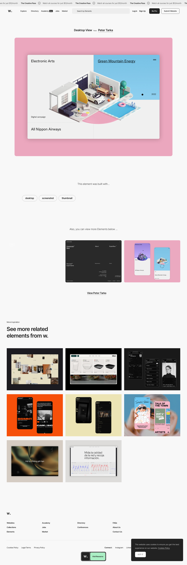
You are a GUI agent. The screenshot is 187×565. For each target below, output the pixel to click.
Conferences (82, 527)
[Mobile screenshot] (152, 369)
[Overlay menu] (93, 261)
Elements (10, 532)
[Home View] (35, 461)
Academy (47, 11)
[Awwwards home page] (85, 556)
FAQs (115, 523)
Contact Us (117, 532)
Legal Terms (26, 547)
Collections (11, 527)
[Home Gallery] (35, 369)
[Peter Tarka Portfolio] (35, 261)
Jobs (57, 11)
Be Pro (154, 11)
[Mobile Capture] (152, 261)
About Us (116, 527)
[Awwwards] (10, 11)
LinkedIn (129, 547)
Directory (35, 11)
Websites (10, 523)
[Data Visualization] (93, 461)
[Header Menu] (93, 369)
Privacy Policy (39, 547)
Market (65, 11)
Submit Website (170, 11)
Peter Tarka (105, 30)
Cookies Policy (12, 547)
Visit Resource (97, 556)
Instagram (119, 547)
